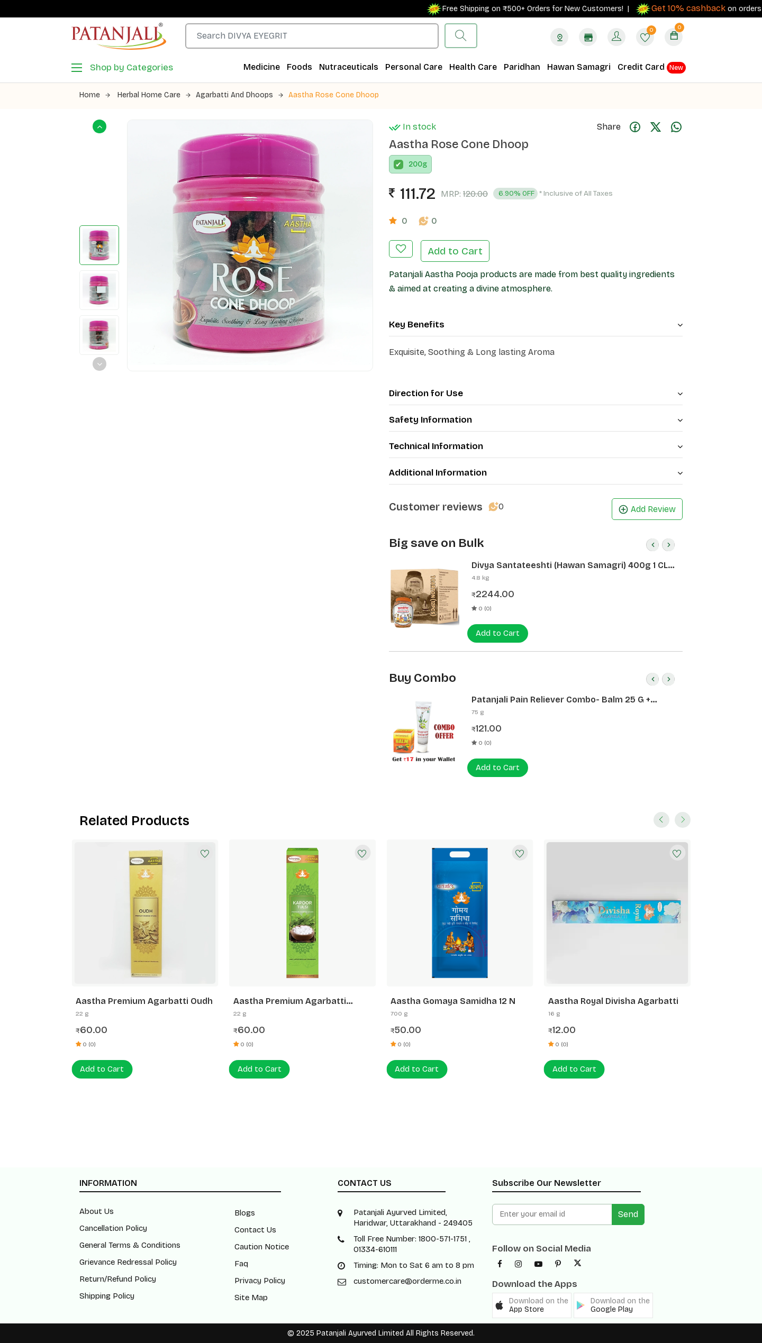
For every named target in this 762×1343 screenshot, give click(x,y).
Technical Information (536, 446)
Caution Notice (261, 1246)
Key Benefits (536, 324)
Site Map (251, 1297)
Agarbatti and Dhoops (239, 94)
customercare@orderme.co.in (407, 1281)
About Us (96, 1211)
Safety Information (536, 419)
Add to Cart (455, 251)
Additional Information (536, 472)
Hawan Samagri (579, 67)
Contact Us (255, 1230)
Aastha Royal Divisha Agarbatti (613, 1001)
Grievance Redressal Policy (128, 1262)
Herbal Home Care (153, 94)
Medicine (261, 67)
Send (628, 1214)
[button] (532, 1305)
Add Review (647, 509)
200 (415, 164)
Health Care (473, 67)
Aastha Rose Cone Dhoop (333, 94)
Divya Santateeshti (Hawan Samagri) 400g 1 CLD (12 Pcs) (572, 565)
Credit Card (652, 68)
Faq (241, 1263)
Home (94, 94)
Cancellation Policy (113, 1228)
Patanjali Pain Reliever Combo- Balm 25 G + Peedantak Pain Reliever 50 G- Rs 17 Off (560, 700)
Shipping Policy (106, 1296)
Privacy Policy (259, 1280)
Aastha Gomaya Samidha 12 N (453, 1001)
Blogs (244, 1213)
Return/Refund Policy (117, 1279)
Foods (299, 67)
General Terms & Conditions (129, 1245)
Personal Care (413, 67)
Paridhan (522, 67)
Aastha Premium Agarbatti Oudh (144, 1001)
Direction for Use (536, 393)
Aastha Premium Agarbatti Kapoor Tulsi (289, 1001)
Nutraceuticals (348, 67)
